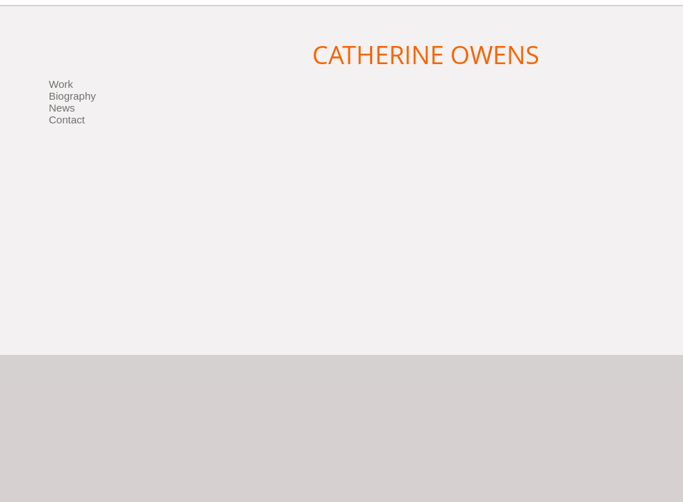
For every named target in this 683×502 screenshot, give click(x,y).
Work (61, 84)
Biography (72, 96)
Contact (67, 120)
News (62, 108)
